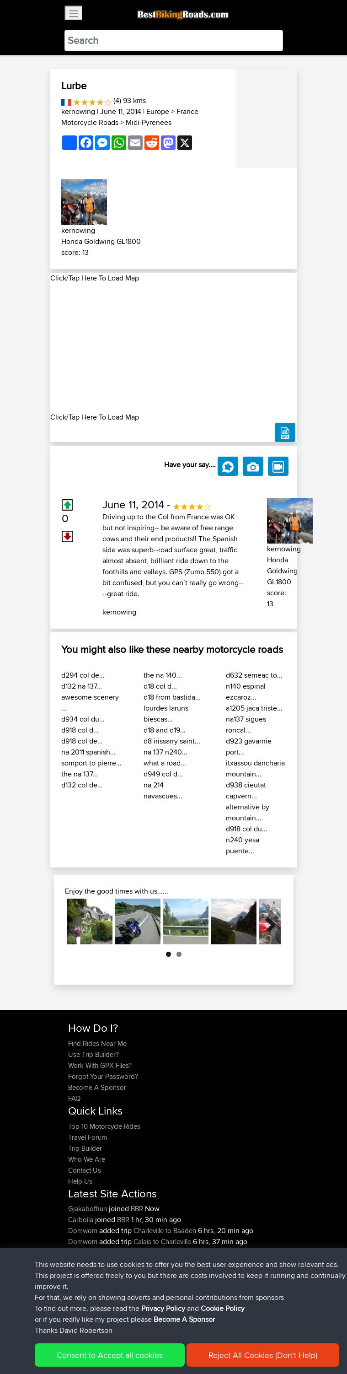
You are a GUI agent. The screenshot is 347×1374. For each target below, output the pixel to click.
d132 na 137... (81, 686)
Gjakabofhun (88, 1208)
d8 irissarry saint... (172, 741)
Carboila (81, 1219)
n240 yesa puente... (242, 845)
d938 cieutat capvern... (246, 790)
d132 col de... (82, 785)
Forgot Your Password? (103, 1076)
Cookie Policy (236, 1338)
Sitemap (153, 1338)
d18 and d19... (165, 730)
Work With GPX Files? (100, 1065)
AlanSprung (86, 1263)
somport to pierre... (91, 763)
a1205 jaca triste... (254, 708)
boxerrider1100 (91, 1252)
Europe (157, 111)
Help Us (80, 1181)
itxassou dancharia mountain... (255, 768)
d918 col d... (80, 730)
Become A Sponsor (97, 1087)
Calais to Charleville (162, 1241)
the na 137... (79, 774)
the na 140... (163, 675)
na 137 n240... (165, 752)
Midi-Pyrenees (148, 122)
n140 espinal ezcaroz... (246, 691)
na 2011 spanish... (88, 752)
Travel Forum (87, 1137)
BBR (137, 1208)
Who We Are (86, 1159)
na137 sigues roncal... (246, 724)
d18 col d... (160, 686)
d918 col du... (246, 829)
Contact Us (84, 1170)
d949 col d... (163, 774)
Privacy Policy (191, 1338)
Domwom (83, 1230)
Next (267, 921)
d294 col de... (83, 675)
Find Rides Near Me (97, 1043)
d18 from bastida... (172, 697)
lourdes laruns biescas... (166, 713)
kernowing (78, 111)
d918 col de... (82, 741)
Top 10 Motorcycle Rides (104, 1126)
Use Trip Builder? (93, 1054)
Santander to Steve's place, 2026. (189, 1263)
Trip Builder (85, 1148)
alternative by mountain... (247, 812)
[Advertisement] (173, 348)
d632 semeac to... (254, 675)
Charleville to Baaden (164, 1230)
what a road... (165, 763)
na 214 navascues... (163, 790)
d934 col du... (83, 719)
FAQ (74, 1098)
